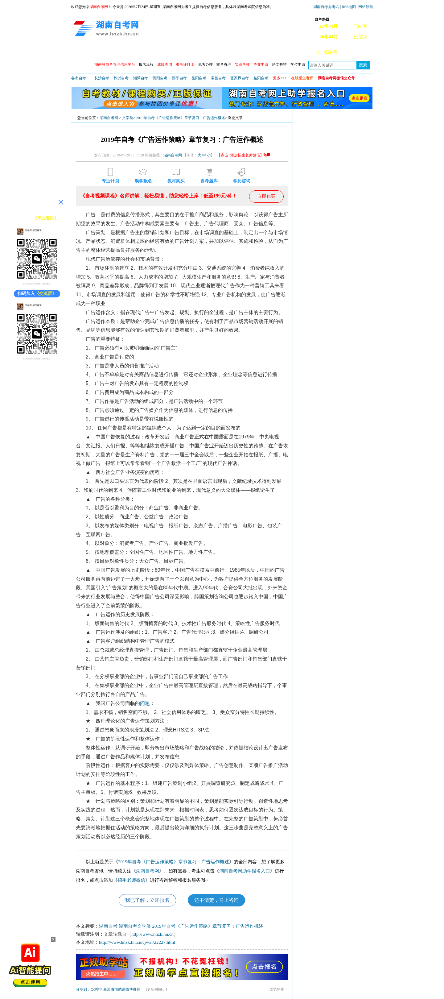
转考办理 (223, 64)
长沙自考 (101, 78)
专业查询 (207, 52)
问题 (145, 703)
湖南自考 (108, 926)
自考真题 (297, 52)
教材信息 (267, 52)
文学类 (127, 118)
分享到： (83, 989)
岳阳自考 (198, 78)
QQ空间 (97, 989)
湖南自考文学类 (135, 926)
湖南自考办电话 (326, 7)
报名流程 (146, 64)
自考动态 (146, 52)
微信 (136, 989)
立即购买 (266, 196)
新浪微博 (110, 989)
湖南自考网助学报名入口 (244, 870)
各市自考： (80, 78)
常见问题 (358, 52)
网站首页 (86, 52)
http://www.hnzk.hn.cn (152, 934)
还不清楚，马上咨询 (216, 900)
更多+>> (279, 78)
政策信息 (116, 52)
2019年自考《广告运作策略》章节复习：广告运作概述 (180, 118)
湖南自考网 (109, 118)
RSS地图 (349, 7)
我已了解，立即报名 (147, 900)
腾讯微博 (125, 989)
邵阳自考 (179, 78)
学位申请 (297, 64)
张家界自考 (239, 78)
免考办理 (205, 64)
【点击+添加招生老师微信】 (243, 155)
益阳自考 (260, 78)
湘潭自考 (140, 78)
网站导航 (365, 7)
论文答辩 (279, 64)
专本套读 (237, 52)
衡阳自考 (160, 78)
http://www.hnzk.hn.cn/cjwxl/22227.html (137, 942)
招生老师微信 (131, 880)
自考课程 (328, 52)
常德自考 (218, 78)
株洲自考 (121, 78)
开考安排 (177, 52)
